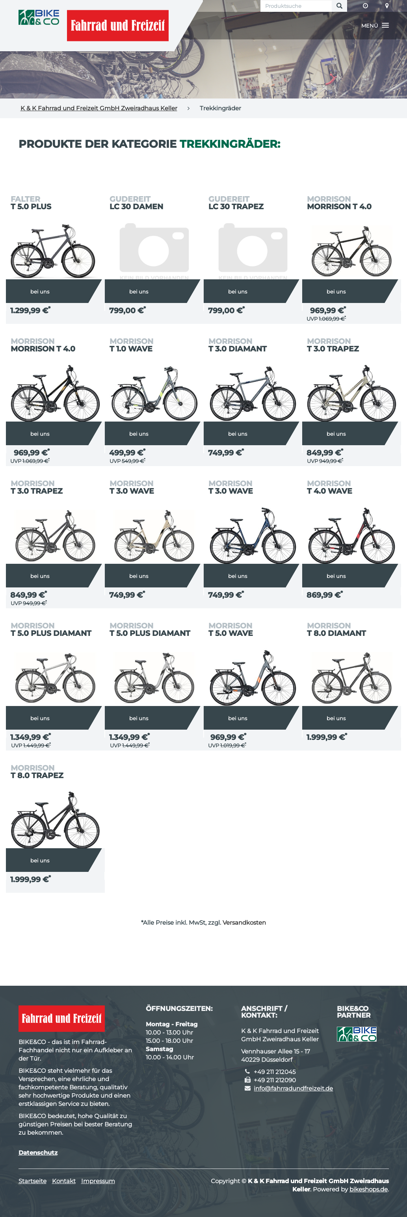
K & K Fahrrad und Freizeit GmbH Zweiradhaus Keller (98, 108)
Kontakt (64, 1181)
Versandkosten (244, 922)
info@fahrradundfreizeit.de (293, 1088)
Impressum (98, 1181)
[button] (375, 25)
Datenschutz (38, 1152)
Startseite (32, 1181)
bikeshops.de (368, 1189)
